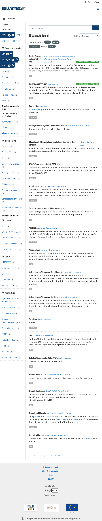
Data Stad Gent (34, 106)
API (54, 456)
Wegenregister (34, 250)
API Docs (60, 456)
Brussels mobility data (37, 413)
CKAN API (51, 479)
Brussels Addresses (36, 435)
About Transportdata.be (51, 471)
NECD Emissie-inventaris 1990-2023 (42, 164)
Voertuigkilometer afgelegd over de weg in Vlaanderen (49, 125)
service (89, 438)
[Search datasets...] (60, 27)
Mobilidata (33, 227)
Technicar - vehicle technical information (44, 208)
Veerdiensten (34, 186)
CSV (30, 219)
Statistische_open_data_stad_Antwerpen (44, 358)
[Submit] (95, 27)
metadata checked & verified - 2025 (88, 62)
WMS (31, 264)
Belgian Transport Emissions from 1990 (35, 59)
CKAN (53, 486)
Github (51, 475)
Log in (87, 2)
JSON (31, 98)
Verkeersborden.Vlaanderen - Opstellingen (44, 272)
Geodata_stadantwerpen (38, 84)
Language (47, 490)
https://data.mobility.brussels (41, 416)
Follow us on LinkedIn (51, 467)
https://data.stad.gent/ (36, 109)
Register (96, 2)
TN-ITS (31, 335)
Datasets (11, 18)
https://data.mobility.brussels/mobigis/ (71, 419)
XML (31, 350)
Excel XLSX (32, 178)
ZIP (30, 76)
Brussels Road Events (37, 391)
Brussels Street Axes (36, 374)
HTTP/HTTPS (33, 117)
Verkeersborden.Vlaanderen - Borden (42, 297)
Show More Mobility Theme (10, 216)
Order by (76, 36)
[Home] (4, 18)
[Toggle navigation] (97, 9)
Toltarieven (33, 319)
